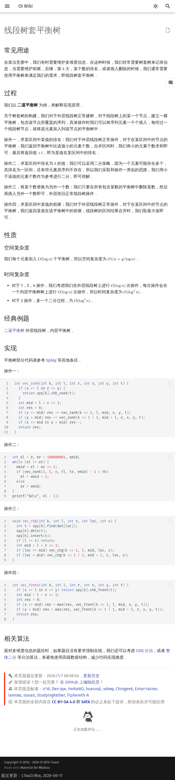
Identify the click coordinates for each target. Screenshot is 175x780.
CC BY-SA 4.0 (63, 701)
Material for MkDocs (35, 768)
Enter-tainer (146, 688)
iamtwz (14, 695)
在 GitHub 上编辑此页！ (82, 682)
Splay (51, 360)
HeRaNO (76, 688)
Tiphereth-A (78, 695)
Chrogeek (124, 688)
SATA (85, 701)
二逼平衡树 (14, 330)
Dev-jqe (59, 688)
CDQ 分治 (144, 650)
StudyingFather (51, 695)
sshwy (108, 688)
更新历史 (91, 675)
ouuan (29, 695)
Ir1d (46, 688)
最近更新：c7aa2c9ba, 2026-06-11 (32, 775)
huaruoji (93, 688)
